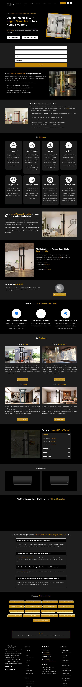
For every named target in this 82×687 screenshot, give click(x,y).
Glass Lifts (64, 655)
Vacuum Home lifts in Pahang (17, 601)
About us (25, 4)
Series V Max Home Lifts (31, 681)
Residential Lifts (65, 663)
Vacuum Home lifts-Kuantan (15, 615)
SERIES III (45, 434)
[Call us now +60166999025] (68, 3)
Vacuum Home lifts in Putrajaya (33, 601)
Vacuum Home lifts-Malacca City (65, 611)
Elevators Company (66, 665)
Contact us (63, 3)
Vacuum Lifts (65, 668)
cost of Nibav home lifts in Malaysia (26, 557)
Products (19, 3)
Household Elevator (66, 675)
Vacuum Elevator (66, 673)
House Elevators (65, 680)
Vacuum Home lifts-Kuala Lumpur (32, 615)
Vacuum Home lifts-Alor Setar (33, 611)
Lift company (65, 685)
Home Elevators (65, 660)
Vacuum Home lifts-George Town (41, 620)
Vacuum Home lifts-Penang (48, 611)
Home (8, 13)
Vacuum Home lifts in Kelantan (50, 601)
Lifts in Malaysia (65, 650)
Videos (27, 668)
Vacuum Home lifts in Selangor (65, 606)
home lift (67, 108)
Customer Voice (29, 673)
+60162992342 (46, 659)
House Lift (64, 683)
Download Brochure (29, 37)
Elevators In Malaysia (66, 652)
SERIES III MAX (46, 448)
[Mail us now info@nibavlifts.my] (71, 3)
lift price (60, 257)
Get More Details (22, 379)
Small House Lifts (66, 678)
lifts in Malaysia (24, 571)
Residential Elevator (66, 670)
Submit (41, 65)
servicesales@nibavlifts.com (49, 661)
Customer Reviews (30, 657)
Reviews (38, 3)
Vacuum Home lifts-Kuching (17, 611)
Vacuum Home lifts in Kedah (66, 601)
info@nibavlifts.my (47, 654)
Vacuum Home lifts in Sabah (16, 606)
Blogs (44, 3)
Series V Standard (30, 683)
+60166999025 (13, 37)
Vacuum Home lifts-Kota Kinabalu (49, 615)
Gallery (27, 665)
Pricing (31, 3)
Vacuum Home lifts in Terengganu (33, 606)
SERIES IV (45, 452)
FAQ (55, 3)
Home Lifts (64, 657)
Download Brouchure (59, 294)
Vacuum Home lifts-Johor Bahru (67, 615)
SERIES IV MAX (47, 456)
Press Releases (29, 670)
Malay (49, 3)
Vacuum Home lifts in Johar (49, 606)
